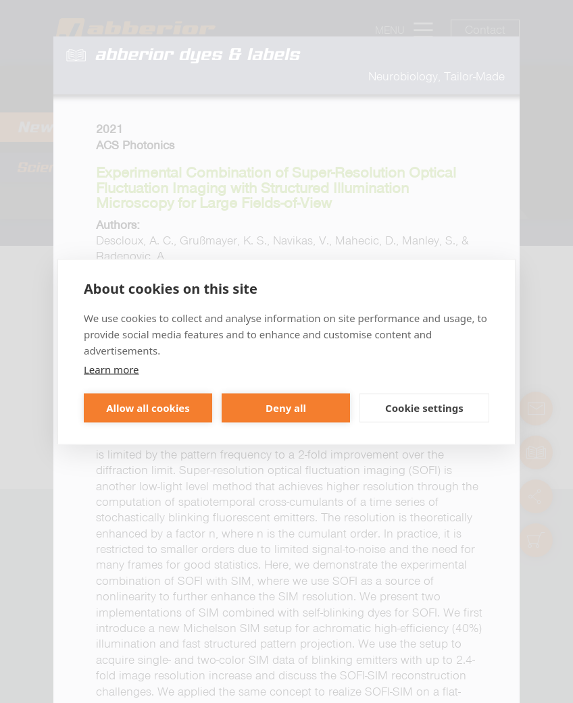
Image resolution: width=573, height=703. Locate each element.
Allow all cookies (148, 408)
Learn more (111, 368)
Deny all (286, 408)
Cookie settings (424, 408)
